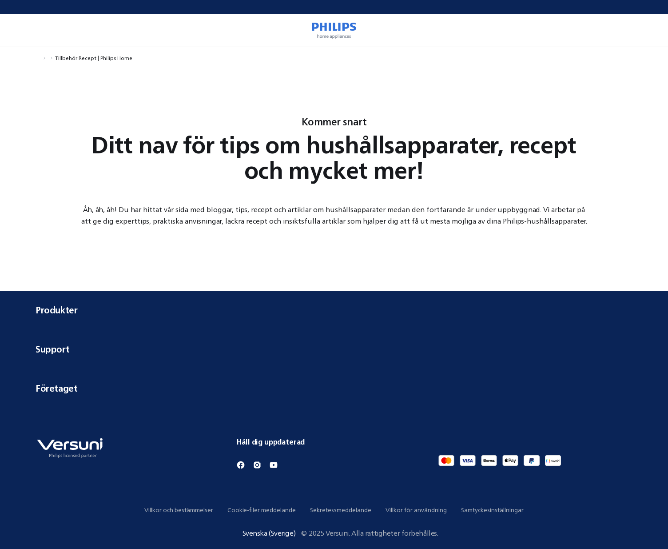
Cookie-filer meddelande (261, 510)
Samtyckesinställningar (492, 510)
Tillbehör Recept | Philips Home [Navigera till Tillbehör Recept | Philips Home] (93, 58)
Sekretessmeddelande (340, 510)
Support (334, 349)
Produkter (334, 310)
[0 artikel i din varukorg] (648, 30)
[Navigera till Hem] (38, 58)
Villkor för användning (416, 510)
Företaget (334, 388)
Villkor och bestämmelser (178, 510)
